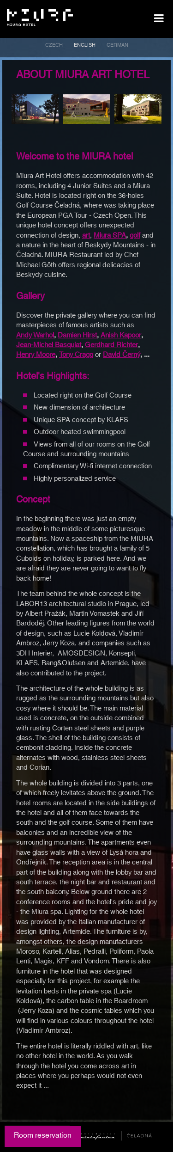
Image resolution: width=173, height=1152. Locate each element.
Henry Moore (35, 355)
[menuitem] (54, 46)
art (86, 235)
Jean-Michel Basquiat (48, 345)
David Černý (121, 355)
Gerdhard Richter (111, 345)
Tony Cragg (76, 355)
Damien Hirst (77, 335)
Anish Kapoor (121, 335)
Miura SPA (110, 235)
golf (135, 235)
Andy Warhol (35, 335)
